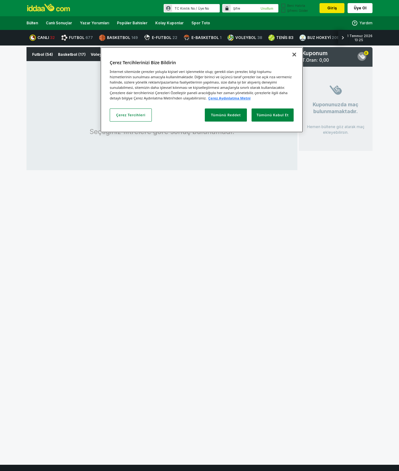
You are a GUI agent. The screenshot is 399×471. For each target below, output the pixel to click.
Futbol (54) (42, 54)
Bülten (32, 23)
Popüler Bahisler (132, 23)
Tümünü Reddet (226, 115)
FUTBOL (77, 38)
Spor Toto (200, 23)
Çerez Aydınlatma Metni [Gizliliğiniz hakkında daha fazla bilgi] (229, 98)
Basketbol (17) (72, 54)
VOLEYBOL (245, 38)
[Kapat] (294, 54)
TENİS (280, 38)
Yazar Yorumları (94, 23)
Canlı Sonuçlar (59, 23)
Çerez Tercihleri (131, 115)
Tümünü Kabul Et (273, 115)
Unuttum (267, 8)
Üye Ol (360, 8)
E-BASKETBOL (202, 38)
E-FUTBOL (160, 38)
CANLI (42, 38)
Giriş (332, 8)
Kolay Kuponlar (169, 23)
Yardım (362, 23)
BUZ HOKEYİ (319, 38)
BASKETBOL (118, 38)
